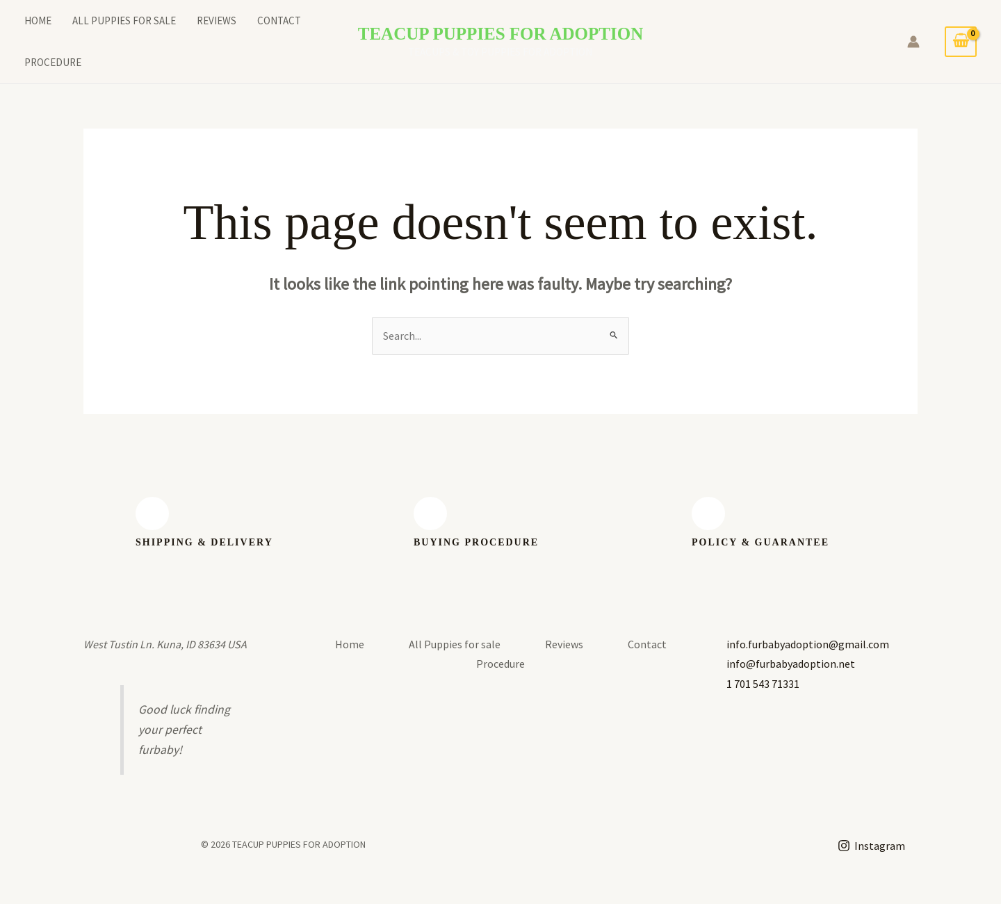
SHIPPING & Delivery (204, 542)
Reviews (216, 20)
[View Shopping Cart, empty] (961, 41)
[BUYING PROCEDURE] (430, 513)
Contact (279, 20)
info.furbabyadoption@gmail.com (807, 644)
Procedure (52, 62)
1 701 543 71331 (762, 684)
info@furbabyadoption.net (790, 664)
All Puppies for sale (124, 20)
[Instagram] (871, 845)
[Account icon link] (913, 41)
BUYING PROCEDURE (476, 542)
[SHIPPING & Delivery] (152, 513)
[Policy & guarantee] (708, 513)
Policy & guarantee (760, 542)
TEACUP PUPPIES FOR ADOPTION (500, 33)
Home (37, 20)
